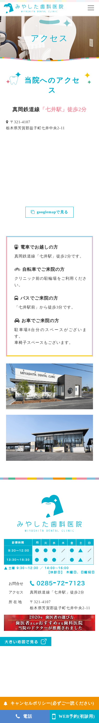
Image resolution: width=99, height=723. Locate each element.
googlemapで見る (49, 212)
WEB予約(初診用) (73, 716)
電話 (24, 716)
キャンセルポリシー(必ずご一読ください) (48, 703)
